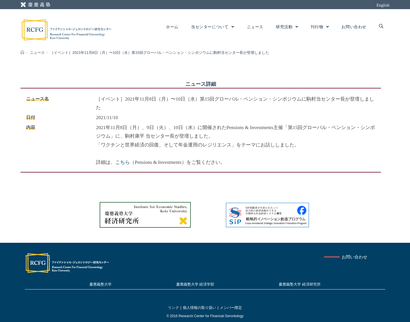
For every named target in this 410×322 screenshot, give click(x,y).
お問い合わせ (354, 256)
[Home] (22, 52)
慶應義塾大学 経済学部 (195, 284)
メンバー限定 (231, 307)
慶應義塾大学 (100, 284)
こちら (122, 162)
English (383, 5)
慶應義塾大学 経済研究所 (300, 284)
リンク (173, 307)
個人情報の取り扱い (199, 307)
